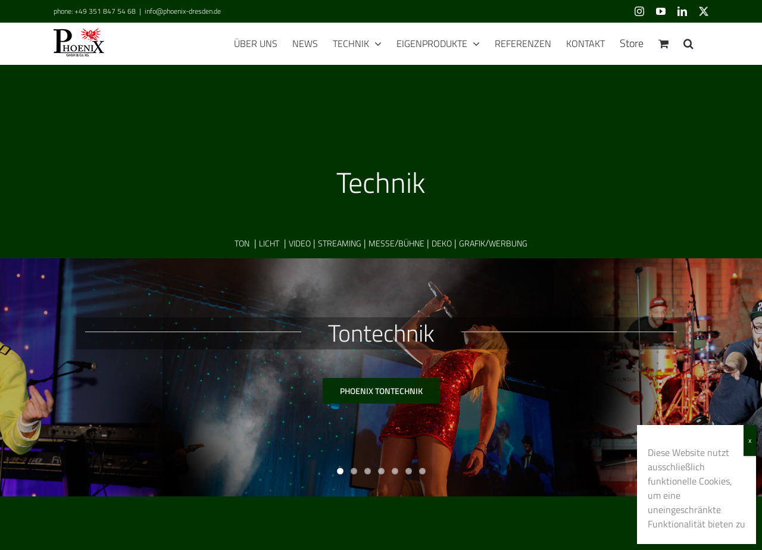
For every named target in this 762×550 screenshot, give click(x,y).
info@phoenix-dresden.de (183, 11)
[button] (688, 43)
